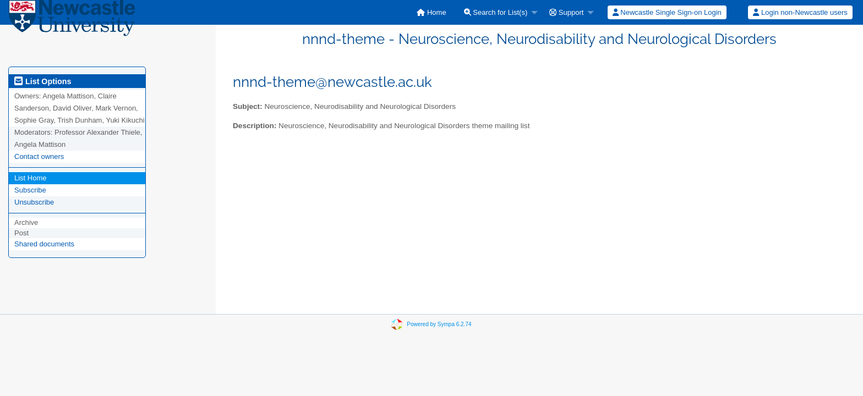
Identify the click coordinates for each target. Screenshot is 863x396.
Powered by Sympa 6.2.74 (439, 324)
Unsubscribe (34, 202)
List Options (42, 81)
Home (431, 12)
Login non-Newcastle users (800, 12)
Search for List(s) (496, 12)
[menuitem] (431, 12)
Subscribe (30, 190)
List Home (30, 178)
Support (566, 12)
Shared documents (44, 244)
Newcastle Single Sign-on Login (667, 12)
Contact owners (39, 156)
